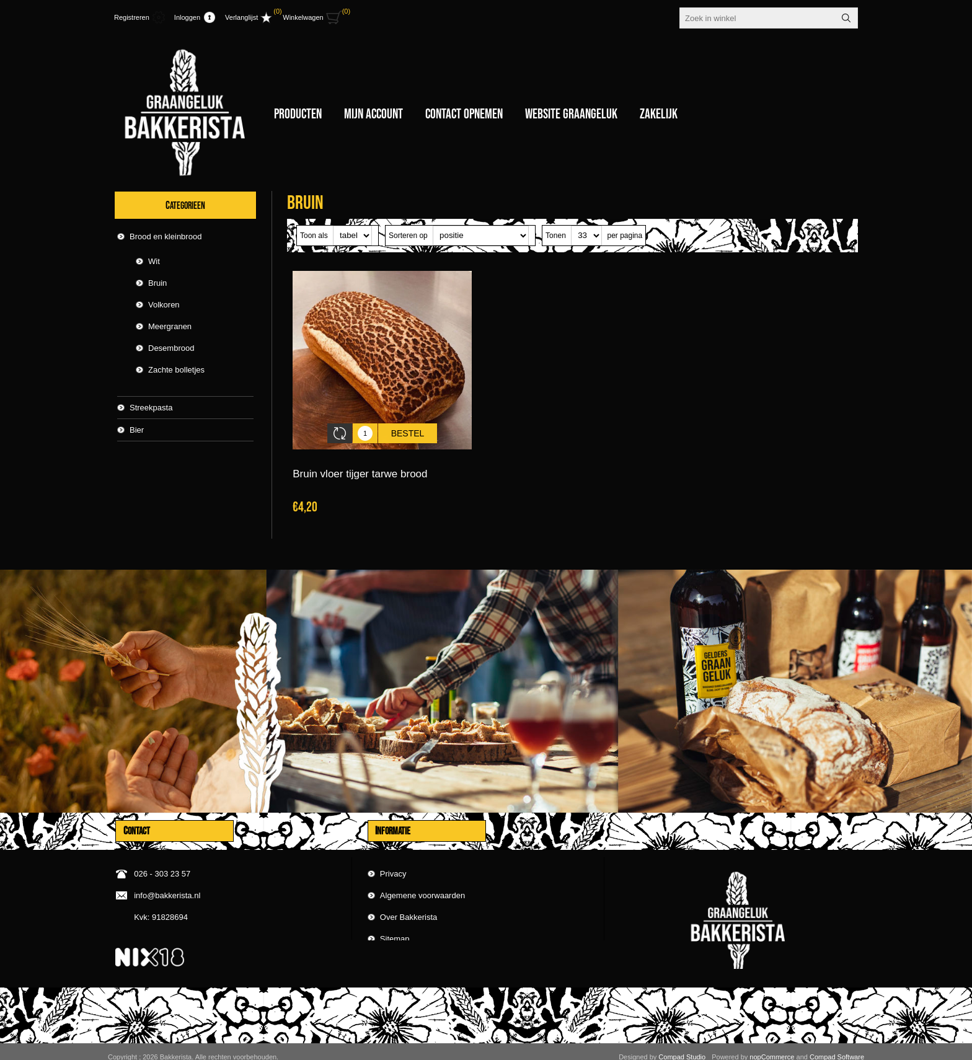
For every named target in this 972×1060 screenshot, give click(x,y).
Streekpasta (151, 407)
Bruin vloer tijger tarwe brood (360, 464)
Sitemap (395, 924)
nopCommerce (771, 1046)
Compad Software (837, 1046)
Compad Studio (681, 1046)
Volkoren (164, 304)
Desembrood (171, 348)
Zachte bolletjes (176, 369)
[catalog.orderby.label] (481, 235)
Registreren (131, 17)
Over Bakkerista (408, 902)
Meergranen (170, 326)
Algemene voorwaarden (422, 880)
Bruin (157, 283)
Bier (137, 430)
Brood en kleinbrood (165, 236)
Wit (154, 261)
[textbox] (757, 18)
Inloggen (187, 17)
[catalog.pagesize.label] (586, 235)
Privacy (393, 858)
